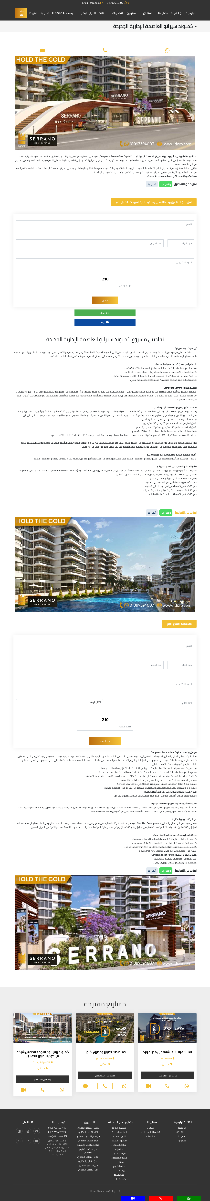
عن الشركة (177, 13)
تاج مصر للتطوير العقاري (88, 1136)
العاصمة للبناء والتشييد (88, 1145)
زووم (105, 322)
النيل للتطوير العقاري (88, 1170)
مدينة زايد (119, 1149)
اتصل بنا (45, 13)
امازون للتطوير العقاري (88, 1157)
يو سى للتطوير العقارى (88, 1128)
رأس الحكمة (119, 1175)
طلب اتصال (20, 13)
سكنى (150, 1128)
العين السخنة (119, 1136)
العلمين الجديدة (119, 1132)
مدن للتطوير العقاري (88, 1161)
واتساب (105, 312)
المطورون (131, 13)
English (33, 13)
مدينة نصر (119, 1162)
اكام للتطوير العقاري (88, 1132)
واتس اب (166, 184)
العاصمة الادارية (119, 1128)
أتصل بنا (151, 184)
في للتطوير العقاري (88, 1166)
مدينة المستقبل (119, 1158)
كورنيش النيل (119, 1179)
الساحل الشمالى (119, 1145)
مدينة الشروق (119, 1166)
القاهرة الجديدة (119, 1141)
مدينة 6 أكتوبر (119, 1154)
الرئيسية (190, 13)
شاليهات (150, 1136)
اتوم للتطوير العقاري (88, 1141)
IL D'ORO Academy (62, 13)
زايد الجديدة (119, 1171)
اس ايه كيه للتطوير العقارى (88, 1151)
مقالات (102, 13)
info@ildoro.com (92, 2)
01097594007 (118, 2)
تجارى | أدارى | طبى (150, 1132)
